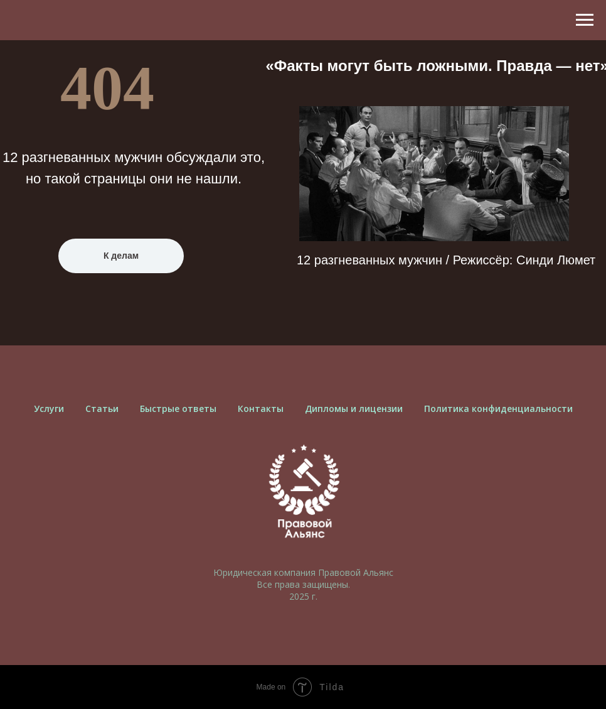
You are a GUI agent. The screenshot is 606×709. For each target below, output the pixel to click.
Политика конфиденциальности (498, 408)
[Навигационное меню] (584, 20)
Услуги (49, 408)
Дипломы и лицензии (354, 408)
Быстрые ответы (178, 408)
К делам (121, 256)
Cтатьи (102, 408)
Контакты (261, 408)
